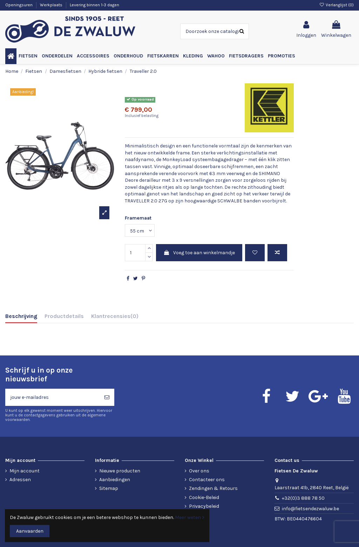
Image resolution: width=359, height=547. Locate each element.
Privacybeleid (204, 506)
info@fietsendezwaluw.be (310, 509)
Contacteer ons (207, 480)
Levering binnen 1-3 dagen (94, 4)
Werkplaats (51, 4)
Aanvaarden (29, 531)
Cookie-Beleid (204, 497)
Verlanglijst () (336, 4)
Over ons (199, 471)
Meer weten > (189, 517)
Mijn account (24, 471)
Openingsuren (19, 4)
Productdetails (64, 316)
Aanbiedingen (114, 480)
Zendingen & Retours (213, 488)
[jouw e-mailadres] (52, 397)
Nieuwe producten (119, 471)
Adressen (20, 480)
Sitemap (108, 488)
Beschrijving (21, 316)
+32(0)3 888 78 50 (303, 498)
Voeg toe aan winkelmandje (199, 253)
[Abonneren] (107, 397)
